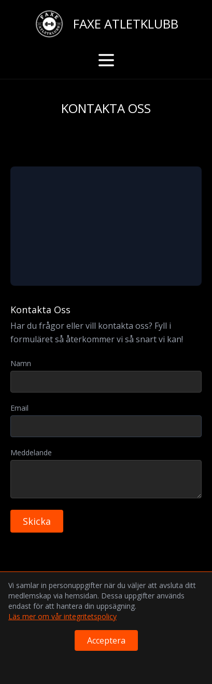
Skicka (37, 521)
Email (19, 408)
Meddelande (31, 452)
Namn (20, 363)
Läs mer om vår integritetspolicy (62, 616)
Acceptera (106, 640)
